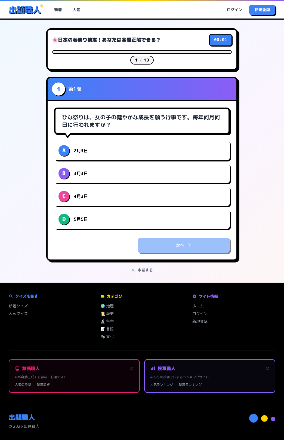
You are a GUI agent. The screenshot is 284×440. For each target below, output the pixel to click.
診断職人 (74, 368)
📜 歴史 (107, 313)
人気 (76, 9)
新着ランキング (190, 385)
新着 (58, 9)
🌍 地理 (107, 305)
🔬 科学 (107, 321)
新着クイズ (18, 305)
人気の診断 (23, 385)
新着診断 (43, 385)
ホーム (198, 305)
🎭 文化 (107, 336)
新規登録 (262, 9)
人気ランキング (161, 385)
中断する (142, 270)
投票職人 (209, 368)
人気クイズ (18, 313)
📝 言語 (107, 328)
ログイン (234, 9)
